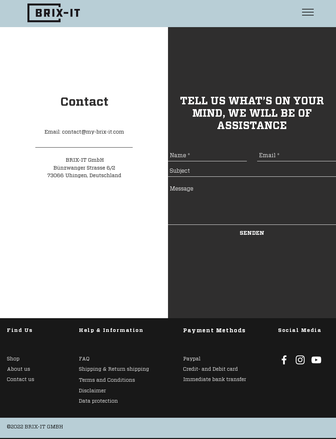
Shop (13, 358)
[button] (308, 12)
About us (18, 369)
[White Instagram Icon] (300, 360)
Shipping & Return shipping (114, 369)
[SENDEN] (252, 233)
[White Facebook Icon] (284, 360)
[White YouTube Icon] (316, 360)
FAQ (84, 358)
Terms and (93, 380)
